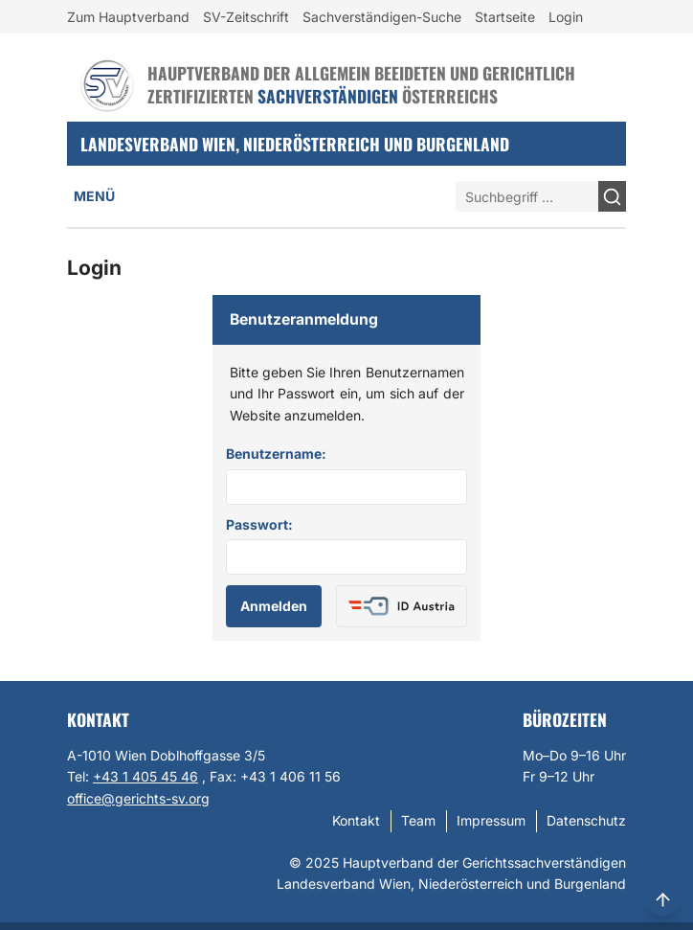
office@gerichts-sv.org (138, 798)
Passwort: (259, 524)
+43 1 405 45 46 (145, 776)
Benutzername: (276, 453)
